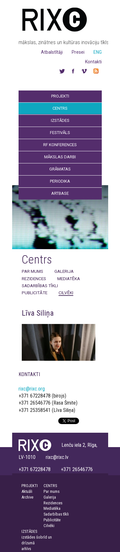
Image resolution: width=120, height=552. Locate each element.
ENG (97, 52)
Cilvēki (66, 292)
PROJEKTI (29, 485)
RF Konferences (60, 144)
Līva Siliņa (38, 313)
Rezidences (34, 278)
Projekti (60, 96)
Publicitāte (34, 292)
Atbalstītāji (52, 52)
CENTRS (50, 485)
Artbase (60, 193)
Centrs (60, 108)
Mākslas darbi (60, 156)
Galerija (64, 271)
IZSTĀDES (29, 531)
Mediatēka (68, 278)
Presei (78, 52)
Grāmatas (60, 169)
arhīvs (26, 548)
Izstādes (60, 120)
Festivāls (60, 132)
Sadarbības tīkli (40, 285)
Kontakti (93, 61)
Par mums (32, 271)
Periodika (60, 181)
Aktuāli (26, 491)
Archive (27, 497)
